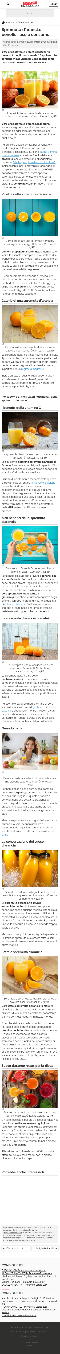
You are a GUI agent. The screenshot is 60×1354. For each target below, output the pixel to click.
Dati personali (17, 1331)
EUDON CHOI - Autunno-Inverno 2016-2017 (24, 1270)
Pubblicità (30, 1331)
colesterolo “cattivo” (16, 604)
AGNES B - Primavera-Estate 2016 (19, 1315)
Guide (11, 22)
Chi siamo (14, 1327)
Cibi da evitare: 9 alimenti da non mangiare (14, 1249)
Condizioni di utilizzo (39, 1327)
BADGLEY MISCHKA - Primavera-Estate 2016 (25, 1285)
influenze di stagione (43, 482)
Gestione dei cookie (30, 1336)
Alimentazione (25, 22)
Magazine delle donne (28, 1230)
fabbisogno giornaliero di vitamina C (34, 162)
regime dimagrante (32, 368)
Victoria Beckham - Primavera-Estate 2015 (23, 1282)
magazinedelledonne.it (13, 1233)
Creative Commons (17, 1235)
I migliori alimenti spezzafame (45, 1249)
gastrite (37, 707)
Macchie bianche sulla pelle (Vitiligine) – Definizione (28, 1298)
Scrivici (24, 1327)
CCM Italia (43, 1331)
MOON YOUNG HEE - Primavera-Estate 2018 (24, 1307)
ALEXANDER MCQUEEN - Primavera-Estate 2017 (27, 1273)
